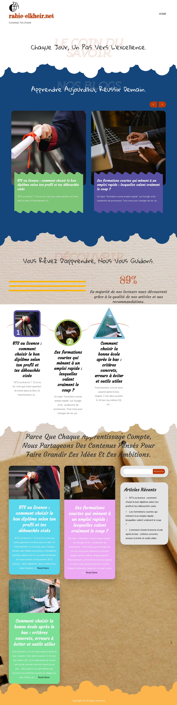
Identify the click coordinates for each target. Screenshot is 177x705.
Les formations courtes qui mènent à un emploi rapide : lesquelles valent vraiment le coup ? (128, 184)
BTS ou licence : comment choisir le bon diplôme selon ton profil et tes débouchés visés (48, 184)
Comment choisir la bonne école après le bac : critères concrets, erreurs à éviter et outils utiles (109, 362)
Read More (43, 567)
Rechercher (159, 471)
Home (162, 14)
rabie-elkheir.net (32, 16)
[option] (48, 161)
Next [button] (162, 104)
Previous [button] (153, 104)
